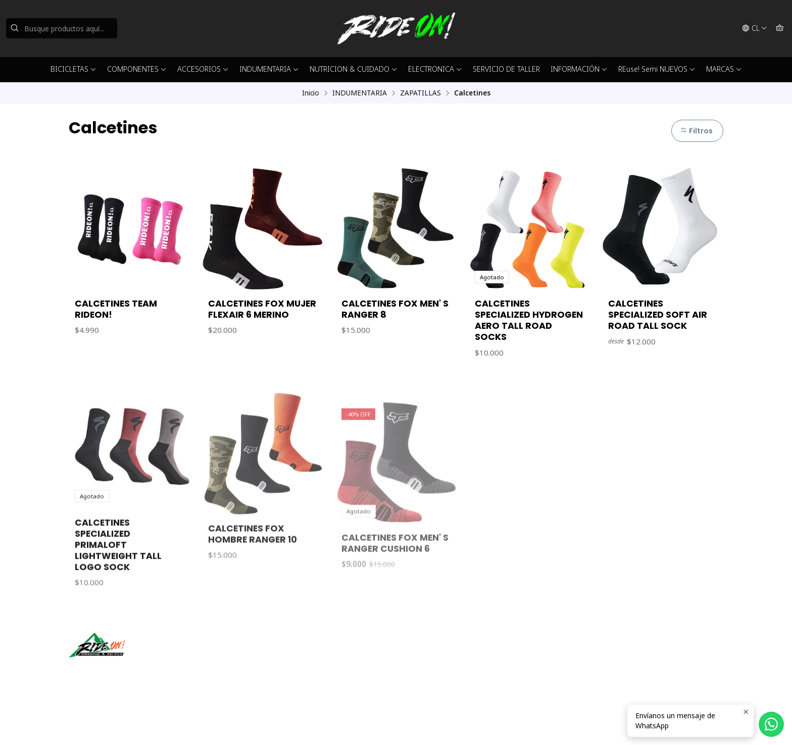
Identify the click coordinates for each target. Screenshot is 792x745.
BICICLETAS (73, 69)
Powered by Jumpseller (207, 724)
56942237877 (430, 669)
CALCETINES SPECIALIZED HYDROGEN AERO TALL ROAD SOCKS (529, 320)
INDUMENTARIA (269, 69)
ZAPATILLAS (420, 92)
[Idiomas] (754, 28)
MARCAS (724, 69)
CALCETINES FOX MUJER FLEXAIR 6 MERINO (262, 309)
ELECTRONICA (435, 69)
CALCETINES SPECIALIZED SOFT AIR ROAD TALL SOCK (657, 314)
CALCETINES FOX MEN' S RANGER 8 (395, 309)
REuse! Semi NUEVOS (657, 69)
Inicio (310, 92)
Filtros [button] (696, 131)
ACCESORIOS (203, 69)
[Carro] (779, 28)
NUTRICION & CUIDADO (354, 69)
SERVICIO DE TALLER (506, 69)
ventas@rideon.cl (435, 656)
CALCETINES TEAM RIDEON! (116, 309)
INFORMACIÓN (579, 69)
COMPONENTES (137, 69)
